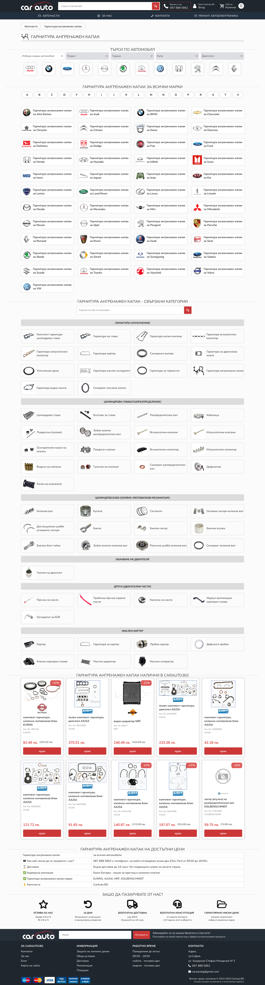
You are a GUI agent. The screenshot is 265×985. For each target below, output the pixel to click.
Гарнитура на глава (98, 336)
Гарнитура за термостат (158, 371)
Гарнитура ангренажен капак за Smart (109, 255)
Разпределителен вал (157, 415)
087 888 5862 (179, 8)
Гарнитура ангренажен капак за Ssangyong (166, 255)
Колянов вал (38, 511)
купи (42, 751)
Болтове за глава (97, 415)
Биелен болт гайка (41, 545)
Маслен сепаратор (155, 661)
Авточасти (51, 16)
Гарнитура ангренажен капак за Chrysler (52, 128)
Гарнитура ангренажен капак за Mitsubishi (223, 207)
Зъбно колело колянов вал (103, 545)
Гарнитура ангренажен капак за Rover (109, 239)
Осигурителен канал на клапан (44, 449)
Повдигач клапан (97, 449)
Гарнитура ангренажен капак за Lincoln (223, 191)
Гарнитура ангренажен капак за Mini (166, 207)
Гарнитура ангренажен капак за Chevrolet (223, 112)
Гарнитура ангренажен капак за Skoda (123, 69)
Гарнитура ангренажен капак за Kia (223, 176)
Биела (90, 528)
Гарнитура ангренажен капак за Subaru (223, 255)
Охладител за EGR (41, 617)
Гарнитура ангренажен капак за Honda (179, 69)
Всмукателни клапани (157, 432)
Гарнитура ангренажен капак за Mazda (52, 207)
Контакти (162, 16)
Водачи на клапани (42, 467)
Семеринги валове (155, 353)
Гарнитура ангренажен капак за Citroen (109, 128)
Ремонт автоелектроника (218, 16)
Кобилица (206, 415)
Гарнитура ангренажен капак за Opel (105, 69)
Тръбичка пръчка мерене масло (102, 600)
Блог (24, 961)
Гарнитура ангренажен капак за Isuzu (223, 160)
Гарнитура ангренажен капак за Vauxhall (166, 271)
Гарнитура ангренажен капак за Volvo (223, 271)
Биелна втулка (209, 528)
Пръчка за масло (40, 600)
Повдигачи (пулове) (42, 432)
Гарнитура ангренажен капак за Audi (30, 69)
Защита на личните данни (93, 951)
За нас (107, 16)
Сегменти (149, 511)
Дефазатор (207, 467)
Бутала (90, 511)
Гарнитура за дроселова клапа (215, 353)
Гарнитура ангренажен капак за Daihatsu (52, 144)
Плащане (83, 970)
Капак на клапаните (42, 484)
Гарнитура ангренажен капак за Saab (166, 239)
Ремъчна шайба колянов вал (161, 545)
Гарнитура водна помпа (44, 388)
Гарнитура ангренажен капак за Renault (52, 239)
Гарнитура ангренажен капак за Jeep (166, 176)
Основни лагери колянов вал (218, 511)
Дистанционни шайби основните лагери (43, 528)
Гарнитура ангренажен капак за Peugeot (197, 69)
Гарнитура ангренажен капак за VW (160, 69)
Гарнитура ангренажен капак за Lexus (166, 191)
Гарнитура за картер (99, 644)
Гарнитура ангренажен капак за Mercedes (86, 69)
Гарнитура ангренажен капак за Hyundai (109, 160)
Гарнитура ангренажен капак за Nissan (52, 223)
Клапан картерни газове (45, 661)
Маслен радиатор (97, 661)
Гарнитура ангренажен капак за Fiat (166, 144)
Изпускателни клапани (214, 432)
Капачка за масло (154, 600)
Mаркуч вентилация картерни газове (212, 600)
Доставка (83, 961)
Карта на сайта (30, 965)
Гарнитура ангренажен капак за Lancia (52, 191)
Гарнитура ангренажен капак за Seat (223, 239)
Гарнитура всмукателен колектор (214, 336)
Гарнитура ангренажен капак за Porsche (223, 223)
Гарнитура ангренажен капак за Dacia (166, 128)
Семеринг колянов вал (214, 545)
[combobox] (42, 56)
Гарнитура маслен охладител (104, 371)
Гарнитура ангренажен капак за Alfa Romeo (52, 112)
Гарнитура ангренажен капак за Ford (67, 69)
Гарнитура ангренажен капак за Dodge (109, 144)
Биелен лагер (151, 528)
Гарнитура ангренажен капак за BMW (49, 69)
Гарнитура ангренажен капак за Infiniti (166, 160)
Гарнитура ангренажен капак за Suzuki (52, 271)
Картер (34, 644)
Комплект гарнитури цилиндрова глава (42, 336)
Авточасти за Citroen (216, 69)
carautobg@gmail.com (205, 972)
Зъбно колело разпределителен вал (100, 432)
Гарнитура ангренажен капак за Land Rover (109, 191)
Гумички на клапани (99, 467)
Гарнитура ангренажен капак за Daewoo (223, 128)
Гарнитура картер (97, 353)
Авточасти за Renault (235, 69)
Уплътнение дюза (41, 371)
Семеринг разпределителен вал (160, 467)
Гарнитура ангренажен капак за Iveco (52, 176)
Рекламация (84, 965)
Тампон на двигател (42, 573)
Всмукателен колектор (157, 449)
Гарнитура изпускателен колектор (45, 353)
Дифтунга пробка (211, 644)
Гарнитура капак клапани (159, 336)
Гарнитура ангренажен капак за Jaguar (109, 176)
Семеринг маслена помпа (102, 388)
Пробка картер (152, 644)
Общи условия (86, 956)
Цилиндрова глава (42, 415)
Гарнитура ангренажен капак (218, 371)
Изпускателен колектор (214, 449)
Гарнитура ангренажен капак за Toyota (142, 69)
